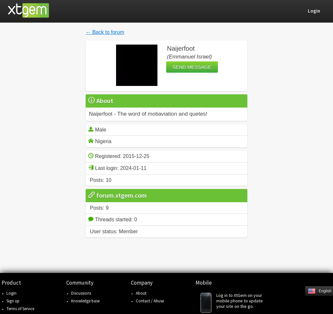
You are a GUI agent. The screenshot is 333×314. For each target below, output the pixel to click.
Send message (192, 67)
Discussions (81, 293)
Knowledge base (85, 301)
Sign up (12, 301)
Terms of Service (20, 308)
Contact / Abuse (150, 301)
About (141, 293)
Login (11, 293)
